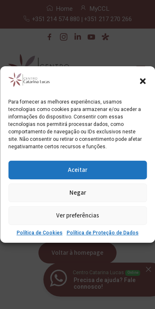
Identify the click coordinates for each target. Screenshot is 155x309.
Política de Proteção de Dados (102, 233)
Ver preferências (77, 215)
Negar (77, 192)
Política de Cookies (39, 233)
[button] (142, 81)
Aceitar (77, 170)
